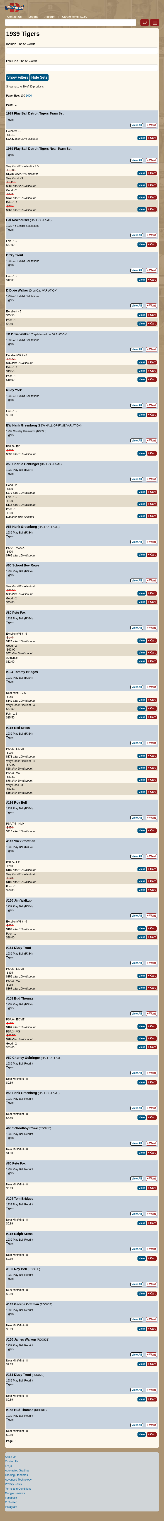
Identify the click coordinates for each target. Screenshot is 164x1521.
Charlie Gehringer (25, 464)
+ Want (151, 125)
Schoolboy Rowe (25, 1128)
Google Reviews (15, 1493)
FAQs (8, 1466)
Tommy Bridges (26, 672)
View (142, 138)
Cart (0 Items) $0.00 (74, 16)
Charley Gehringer (26, 1058)
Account (49, 16)
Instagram (11, 1507)
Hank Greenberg (24, 425)
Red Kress (22, 728)
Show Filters (17, 77)
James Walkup (25, 1339)
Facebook (11, 1497)
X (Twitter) (11, 1502)
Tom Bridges (23, 1198)
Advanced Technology (18, 1479)
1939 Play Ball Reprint (19, 1063)
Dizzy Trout (14, 255)
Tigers (10, 119)
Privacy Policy (13, 1484)
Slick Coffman (24, 841)
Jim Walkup (23, 900)
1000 (29, 95)
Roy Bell (20, 802)
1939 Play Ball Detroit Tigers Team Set (35, 113)
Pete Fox (18, 612)
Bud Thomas (23, 998)
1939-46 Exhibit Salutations (22, 225)
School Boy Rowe (25, 565)
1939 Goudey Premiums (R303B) (26, 431)
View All (137, 125)
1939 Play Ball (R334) (19, 469)
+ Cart (152, 138)
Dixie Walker (18, 290)
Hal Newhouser (17, 220)
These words (21, 61)
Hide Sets (39, 77)
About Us (10, 1457)
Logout (33, 16)
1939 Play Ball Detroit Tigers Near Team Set (38, 148)
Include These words (20, 44)
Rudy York (14, 390)
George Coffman (26, 1304)
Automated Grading (17, 1470)
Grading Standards (16, 1475)
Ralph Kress (23, 1234)
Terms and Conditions (18, 1488)
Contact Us (14, 16)
